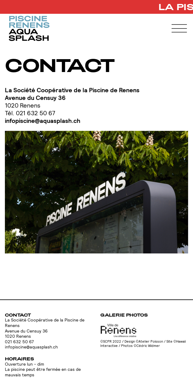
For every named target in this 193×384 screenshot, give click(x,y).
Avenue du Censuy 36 (35, 98)
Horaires (19, 358)
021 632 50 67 (19, 341)
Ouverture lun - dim (24, 364)
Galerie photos (124, 314)
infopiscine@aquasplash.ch (42, 121)
